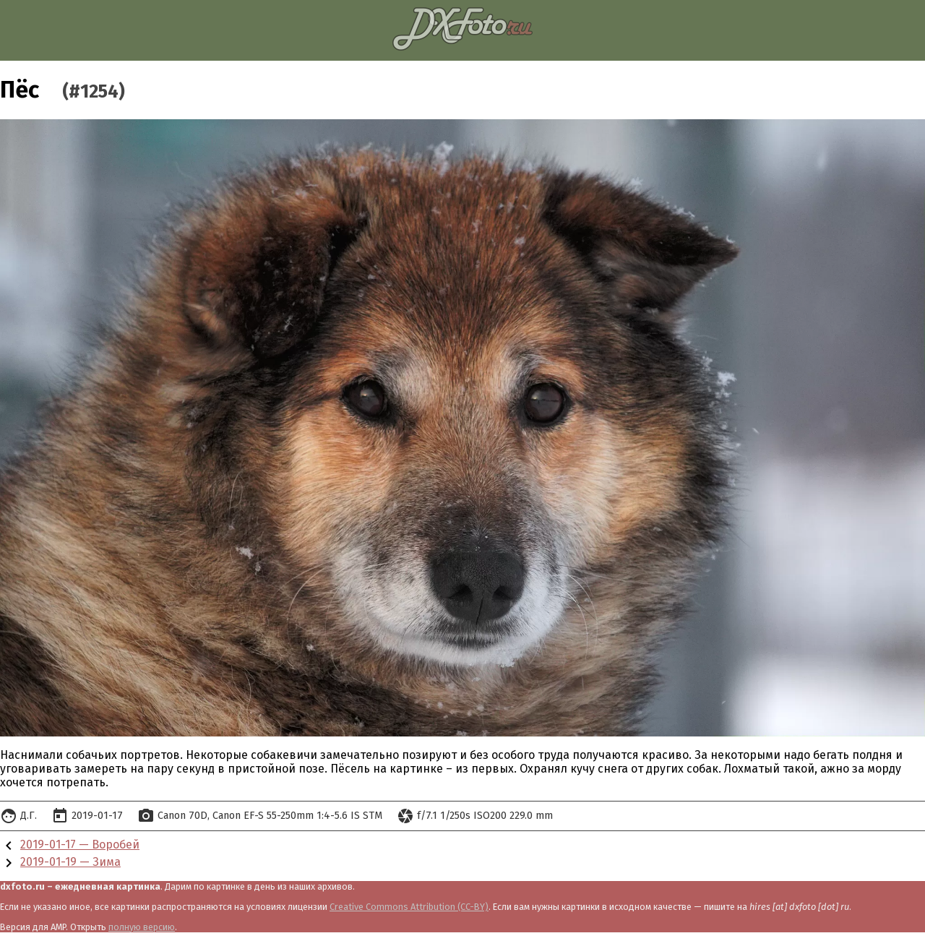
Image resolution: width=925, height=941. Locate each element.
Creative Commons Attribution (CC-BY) (409, 906)
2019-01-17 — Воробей (79, 844)
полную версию (141, 926)
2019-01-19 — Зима (70, 862)
